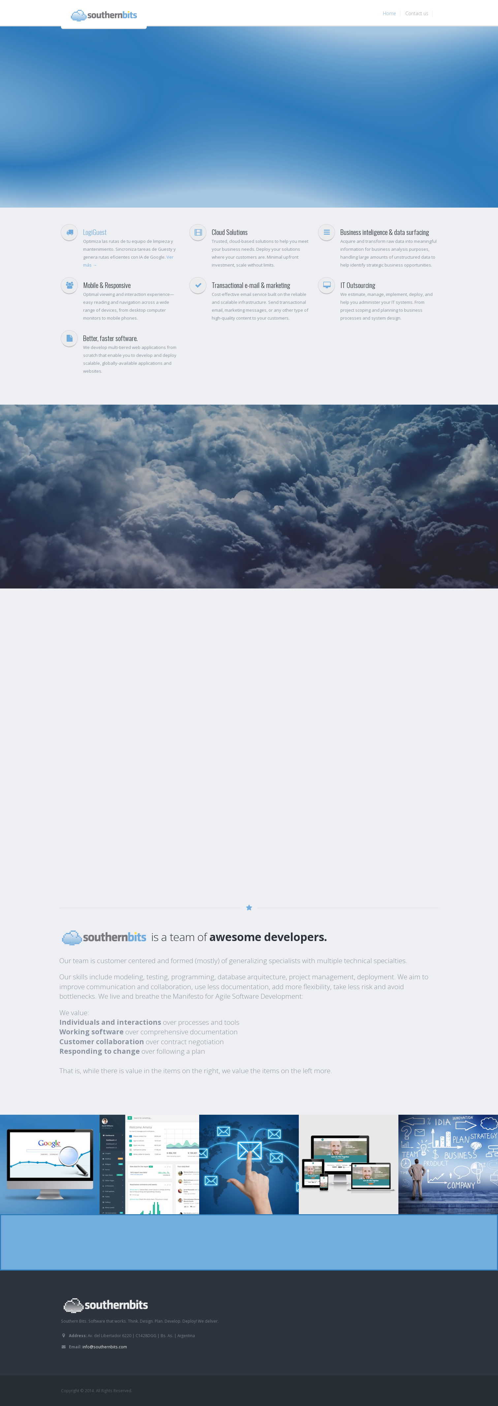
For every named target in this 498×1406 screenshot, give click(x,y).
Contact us (416, 13)
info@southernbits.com (104, 1346)
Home (389, 13)
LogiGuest (95, 232)
